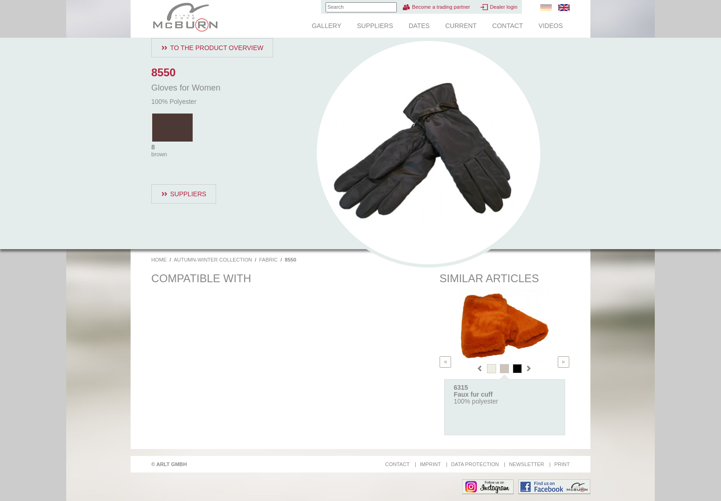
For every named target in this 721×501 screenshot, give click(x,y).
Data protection (475, 464)
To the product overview (216, 47)
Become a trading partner (441, 7)
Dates (419, 25)
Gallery (326, 25)
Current (460, 25)
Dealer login (503, 7)
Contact (507, 25)
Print (562, 464)
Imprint (430, 464)
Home (159, 259)
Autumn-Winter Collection (213, 259)
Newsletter (526, 464)
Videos (550, 25)
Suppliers (375, 25)
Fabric (268, 259)
